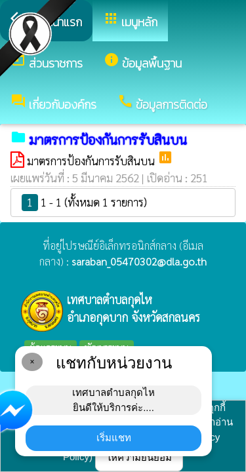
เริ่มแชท (113, 437)
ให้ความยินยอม (139, 457)
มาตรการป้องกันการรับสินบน (92, 160)
